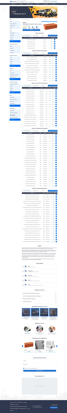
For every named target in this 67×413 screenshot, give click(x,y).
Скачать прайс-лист (27, 35)
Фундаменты (12, 110)
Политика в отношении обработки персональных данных (18, 406)
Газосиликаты (12, 50)
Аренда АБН (12, 97)
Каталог (26, 19)
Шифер (11, 86)
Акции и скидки (12, 404)
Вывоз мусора (12, 103)
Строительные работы (13, 112)
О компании (12, 402)
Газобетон (11, 48)
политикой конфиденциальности (32, 368)
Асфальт (11, 90)
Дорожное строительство (14, 117)
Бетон (11, 21)
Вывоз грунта (12, 101)
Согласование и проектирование (12, 115)
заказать (28, 351)
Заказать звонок (54, 1)
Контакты (16, 404)
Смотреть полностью (26, 25)
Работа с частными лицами (14, 408)
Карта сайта (12, 410)
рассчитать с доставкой (52, 35)
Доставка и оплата (20, 402)
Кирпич (11, 46)
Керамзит (11, 61)
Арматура (11, 39)
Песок (11, 57)
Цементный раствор (13, 23)
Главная (23, 19)
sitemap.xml (28, 408)
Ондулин (11, 88)
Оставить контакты (39, 370)
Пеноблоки (12, 52)
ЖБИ (11, 70)
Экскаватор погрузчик (13, 99)
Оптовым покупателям (22, 408)
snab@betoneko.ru (40, 407)
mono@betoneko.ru (37, 406)
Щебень (11, 59)
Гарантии (25, 402)
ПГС (10, 63)
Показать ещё (12, 41)
